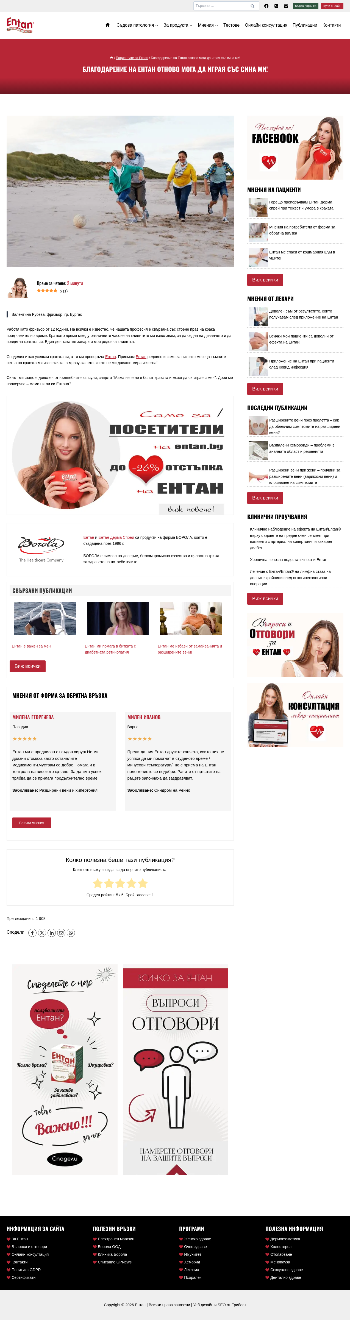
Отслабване (278, 1254)
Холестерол (278, 1246)
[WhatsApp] (71, 933)
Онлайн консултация (266, 25)
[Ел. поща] (286, 6)
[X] (42, 933)
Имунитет (190, 1254)
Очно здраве (193, 1246)
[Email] (61, 933)
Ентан (110, 357)
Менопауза (277, 1262)
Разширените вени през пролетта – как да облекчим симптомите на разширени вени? (304, 426)
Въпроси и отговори (27, 1246)
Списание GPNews (112, 1262)
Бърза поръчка (305, 5)
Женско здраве (195, 1239)
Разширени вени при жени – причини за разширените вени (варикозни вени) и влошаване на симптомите (304, 476)
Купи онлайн (332, 5)
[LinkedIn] (52, 933)
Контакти (332, 25)
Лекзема (189, 1270)
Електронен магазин (113, 1239)
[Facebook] (266, 6)
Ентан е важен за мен (31, 646)
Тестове (231, 25)
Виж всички (28, 666)
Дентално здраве (283, 1277)
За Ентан (17, 1239)
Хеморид (189, 1262)
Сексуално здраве (284, 1270)
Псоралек (190, 1277)
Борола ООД (107, 1246)
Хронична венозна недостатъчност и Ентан (288, 559)
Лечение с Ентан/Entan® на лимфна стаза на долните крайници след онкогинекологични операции (290, 577)
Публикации (305, 25)
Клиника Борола (110, 1254)
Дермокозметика (282, 1239)
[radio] (98, 884)
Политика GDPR (24, 1270)
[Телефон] (276, 6)
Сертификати (21, 1277)
